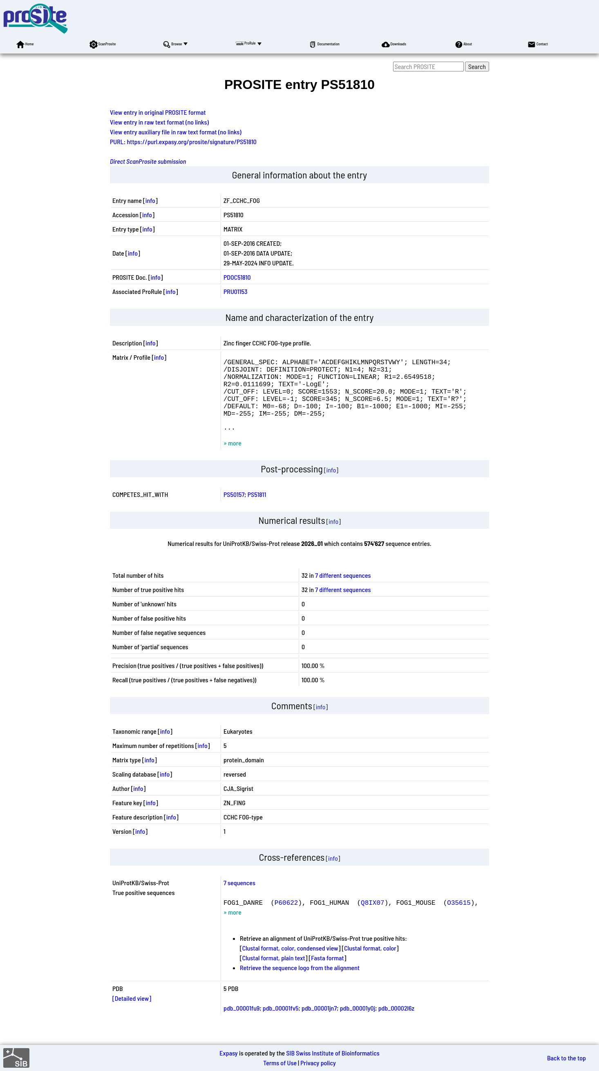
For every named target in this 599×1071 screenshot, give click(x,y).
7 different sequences (343, 590)
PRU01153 (236, 291)
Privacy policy (318, 1063)
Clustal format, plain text (273, 972)
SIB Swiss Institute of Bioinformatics (332, 1053)
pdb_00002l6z (396, 1022)
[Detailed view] (131, 1013)
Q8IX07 (372, 917)
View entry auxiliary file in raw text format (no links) (175, 132)
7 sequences (239, 897)
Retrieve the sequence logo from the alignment (300, 982)
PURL (117, 141)
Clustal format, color (370, 962)
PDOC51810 (237, 277)
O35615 (459, 917)
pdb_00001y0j (357, 1022)
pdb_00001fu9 (241, 1022)
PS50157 (234, 509)
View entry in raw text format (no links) (159, 122)
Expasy (228, 1053)
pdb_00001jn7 (319, 1022)
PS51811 (257, 509)
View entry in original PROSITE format (158, 112)
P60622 (286, 917)
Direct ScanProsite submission (148, 161)
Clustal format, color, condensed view (290, 962)
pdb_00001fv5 (281, 1022)
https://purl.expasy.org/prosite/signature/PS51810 (192, 141)
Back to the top (566, 1058)
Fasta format (327, 972)
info (150, 200)
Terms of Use (280, 1063)
